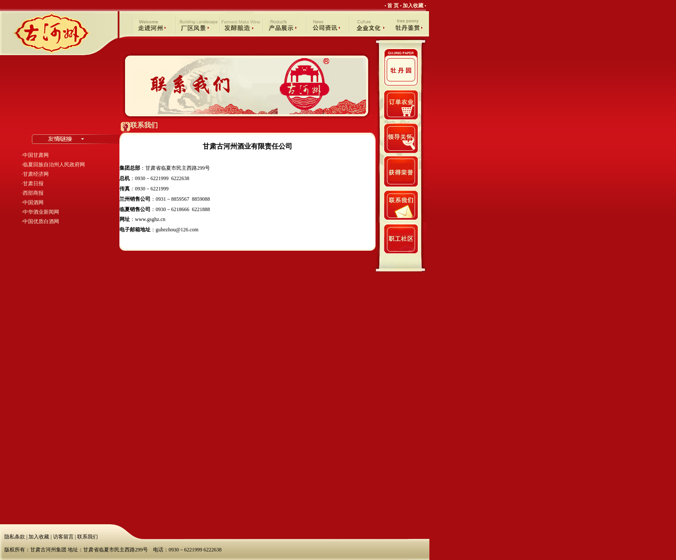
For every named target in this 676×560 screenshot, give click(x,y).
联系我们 (87, 537)
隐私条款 (14, 537)
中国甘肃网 (36, 155)
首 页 (393, 6)
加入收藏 (413, 6)
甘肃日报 (33, 183)
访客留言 (63, 537)
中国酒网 (33, 202)
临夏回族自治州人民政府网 (54, 165)
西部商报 (33, 193)
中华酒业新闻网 (41, 212)
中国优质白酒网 (41, 221)
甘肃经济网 (36, 174)
